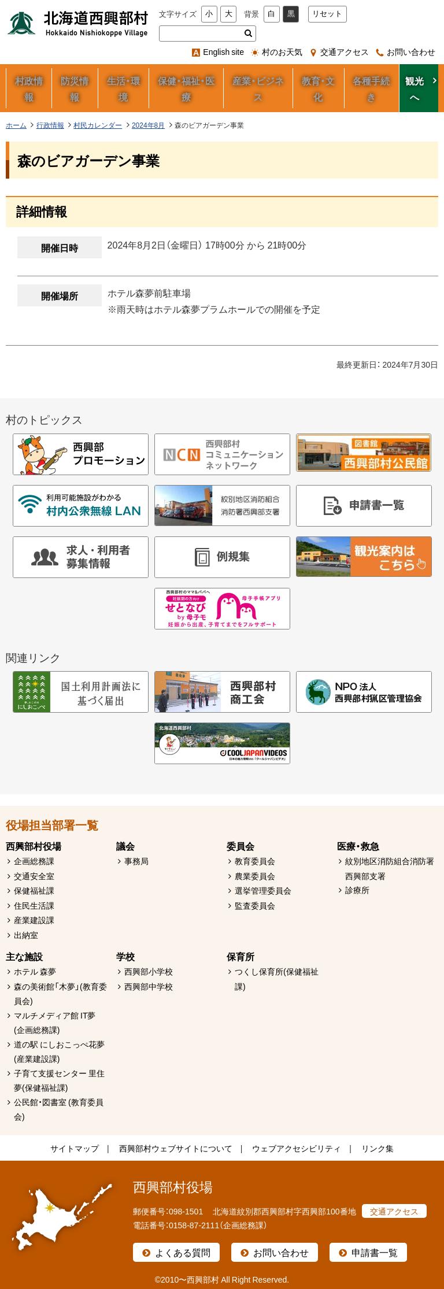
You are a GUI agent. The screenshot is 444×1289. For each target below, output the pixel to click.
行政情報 (50, 125)
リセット (327, 13)
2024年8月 (148, 125)
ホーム (16, 125)
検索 (248, 33)
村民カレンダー (97, 125)
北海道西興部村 (78, 23)
